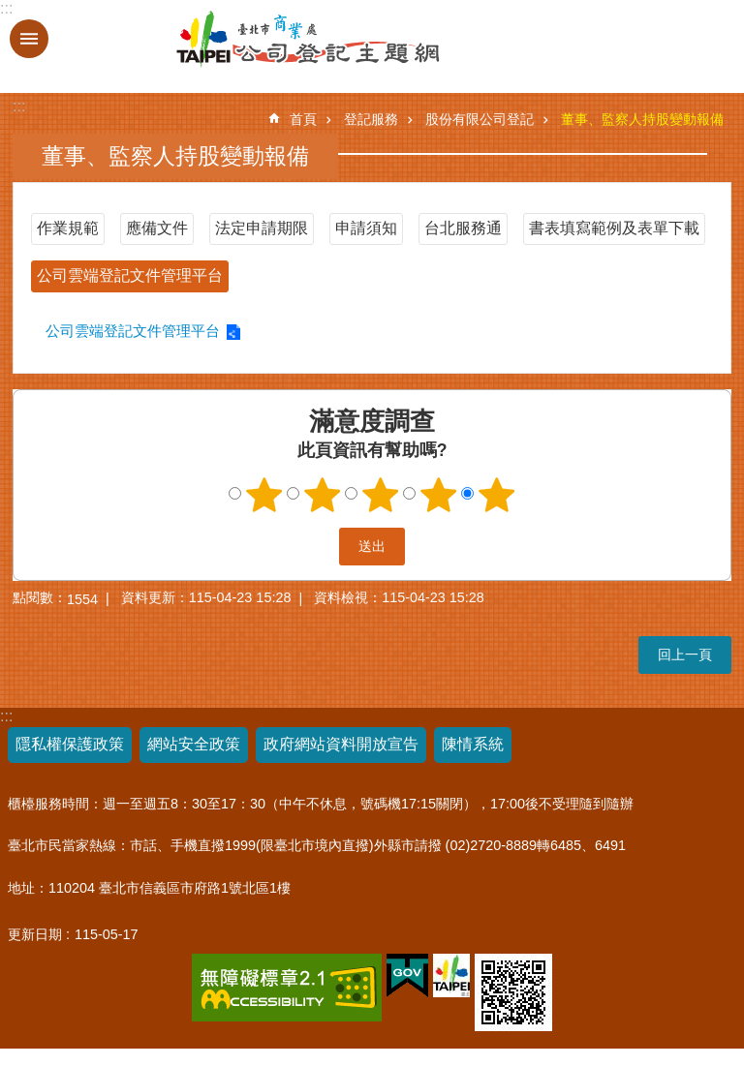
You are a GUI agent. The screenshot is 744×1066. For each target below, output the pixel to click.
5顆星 (497, 494)
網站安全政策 (193, 744)
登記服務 (371, 119)
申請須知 (366, 228)
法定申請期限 (261, 228)
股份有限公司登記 (479, 119)
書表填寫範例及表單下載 (614, 228)
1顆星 (264, 494)
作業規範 (68, 228)
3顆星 (380, 494)
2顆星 (322, 494)
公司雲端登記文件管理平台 (130, 275)
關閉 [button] (29, 38)
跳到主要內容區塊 (10, 10)
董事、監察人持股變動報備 (642, 119)
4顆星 (438, 494)
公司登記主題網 (255, 39)
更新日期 (35, 934)
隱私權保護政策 (70, 744)
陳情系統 (473, 744)
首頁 (303, 119)
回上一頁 (685, 654)
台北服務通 (463, 228)
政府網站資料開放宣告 (341, 744)
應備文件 (157, 228)
